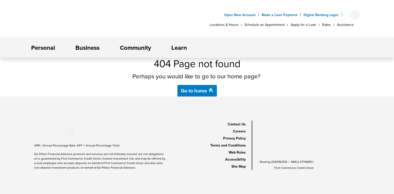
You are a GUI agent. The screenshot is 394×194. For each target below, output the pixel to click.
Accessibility (235, 159)
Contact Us (237, 124)
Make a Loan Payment (280, 14)
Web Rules (237, 152)
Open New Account (240, 14)
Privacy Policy (234, 138)
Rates (326, 24)
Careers (239, 131)
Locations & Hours (224, 24)
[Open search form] (355, 15)
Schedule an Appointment (264, 24)
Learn (179, 47)
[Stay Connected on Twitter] (71, 133)
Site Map (238, 166)
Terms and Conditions (228, 145)
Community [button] (135, 47)
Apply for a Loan (303, 24)
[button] (59, 48)
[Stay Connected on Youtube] (42, 133)
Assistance (345, 24)
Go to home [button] (197, 90)
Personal (43, 47)
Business (87, 47)
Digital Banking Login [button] (321, 14)
